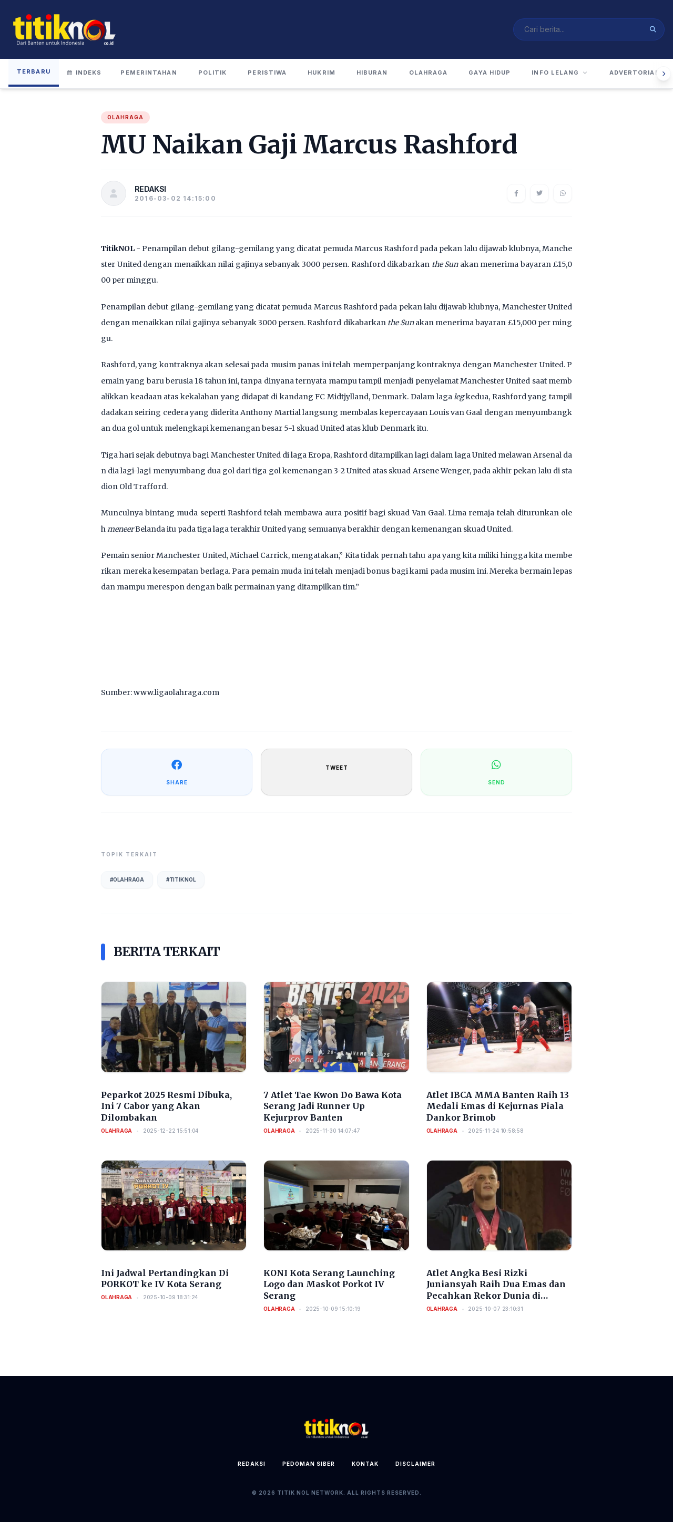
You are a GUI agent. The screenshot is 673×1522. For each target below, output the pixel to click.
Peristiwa (267, 72)
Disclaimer (415, 1464)
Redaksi (252, 1464)
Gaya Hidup (489, 72)
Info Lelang (560, 72)
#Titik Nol (181, 879)
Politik (212, 72)
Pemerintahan (148, 72)
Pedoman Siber (308, 1464)
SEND (496, 771)
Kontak (365, 1464)
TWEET (336, 767)
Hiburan (372, 72)
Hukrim (321, 72)
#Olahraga (127, 879)
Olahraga (428, 72)
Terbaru (33, 71)
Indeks (84, 72)
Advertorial (634, 72)
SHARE (177, 771)
